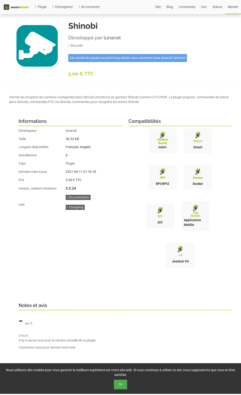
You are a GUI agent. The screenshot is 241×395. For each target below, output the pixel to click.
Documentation (78, 197)
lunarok (112, 38)
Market (233, 7)
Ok (121, 384)
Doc (204, 7)
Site (158, 7)
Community (187, 7)
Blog (169, 7)
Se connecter (89, 7)
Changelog (75, 207)
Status (217, 7)
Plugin (41, 7)
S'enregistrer (62, 7)
